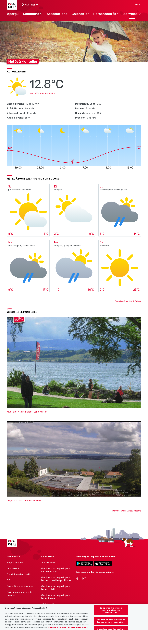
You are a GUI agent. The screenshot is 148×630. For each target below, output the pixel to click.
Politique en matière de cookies (19, 594)
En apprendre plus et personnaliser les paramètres (111, 612)
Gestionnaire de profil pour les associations (55, 588)
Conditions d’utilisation (19, 574)
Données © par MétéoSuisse (128, 301)
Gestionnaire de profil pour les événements (55, 597)
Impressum (13, 568)
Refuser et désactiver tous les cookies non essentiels (111, 623)
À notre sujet (48, 562)
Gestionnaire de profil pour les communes (55, 570)
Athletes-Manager (51, 604)
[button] (30, 4)
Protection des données (20, 586)
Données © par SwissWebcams (126, 511)
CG (8, 580)
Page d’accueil (15, 562)
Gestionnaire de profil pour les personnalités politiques (56, 579)
